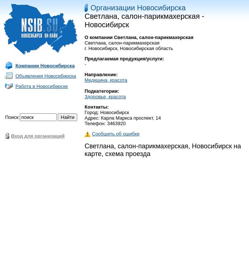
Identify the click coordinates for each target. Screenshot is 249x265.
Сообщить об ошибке (112, 134)
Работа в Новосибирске (41, 86)
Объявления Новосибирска (45, 76)
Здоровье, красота (105, 96)
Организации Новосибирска (138, 8)
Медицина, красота (106, 80)
